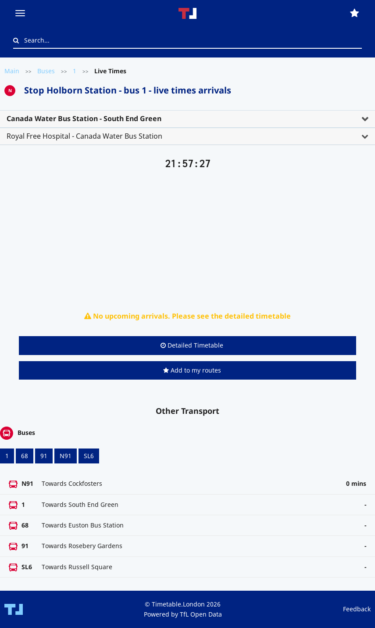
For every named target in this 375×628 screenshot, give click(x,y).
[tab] (187, 119)
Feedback (357, 609)
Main (11, 71)
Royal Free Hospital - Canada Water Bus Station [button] (84, 136)
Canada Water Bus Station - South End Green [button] (84, 118)
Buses (46, 71)
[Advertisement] (187, 238)
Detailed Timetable (192, 345)
